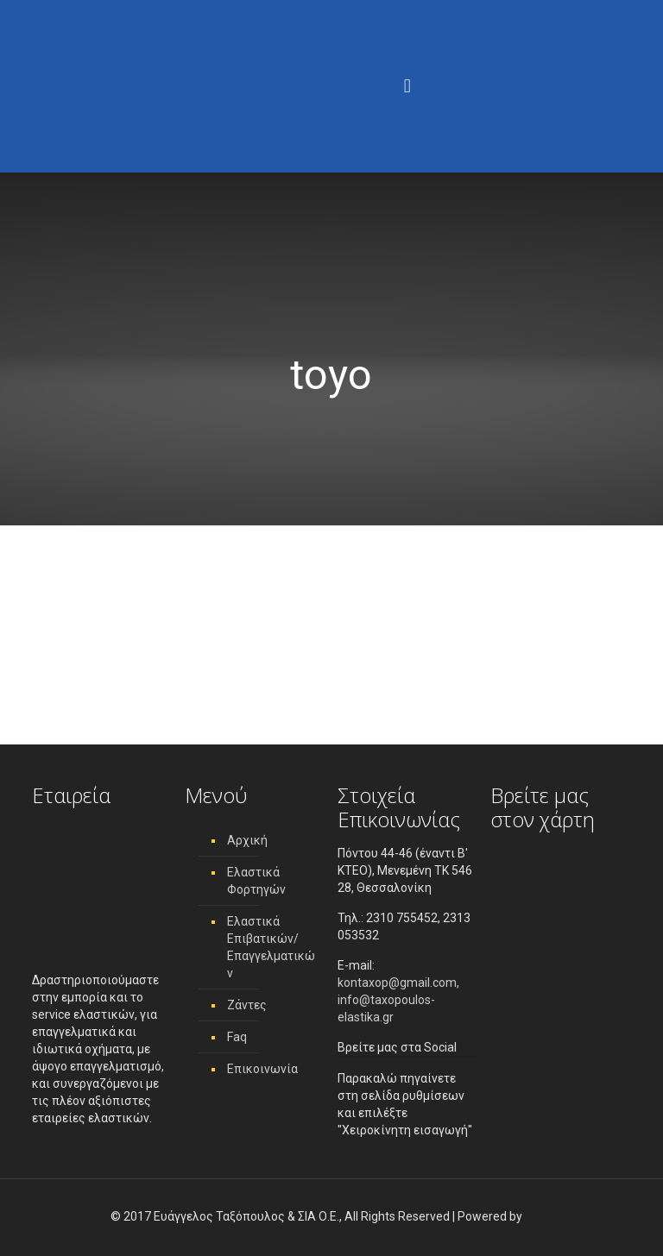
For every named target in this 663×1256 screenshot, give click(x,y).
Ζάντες (247, 1005)
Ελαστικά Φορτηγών (256, 880)
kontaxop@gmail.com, (398, 982)
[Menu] (407, 86)
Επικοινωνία (262, 1069)
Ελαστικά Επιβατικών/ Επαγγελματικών (271, 947)
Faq (237, 1037)
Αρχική (247, 840)
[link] (538, 1216)
